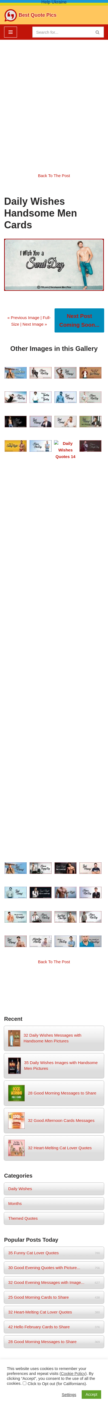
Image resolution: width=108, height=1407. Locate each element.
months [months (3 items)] (78, 979)
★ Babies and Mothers (54, 1125)
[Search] (62, 32)
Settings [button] (69, 1394)
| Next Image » (33, 324)
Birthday (65, 1328)
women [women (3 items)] (38, 992)
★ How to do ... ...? (54, 1155)
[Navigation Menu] (10, 32)
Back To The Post (54, 175)
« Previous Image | (25, 317)
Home (11, 1315)
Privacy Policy (56, 1315)
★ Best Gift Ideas (54, 1199)
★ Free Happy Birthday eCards (53, 1036)
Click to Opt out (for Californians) (57, 1384)
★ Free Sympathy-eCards (54, 1081)
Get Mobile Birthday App (54, 1266)
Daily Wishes (20, 791)
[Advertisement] (54, 102)
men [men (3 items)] (65, 979)
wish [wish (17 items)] (22, 990)
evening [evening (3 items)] (42, 979)
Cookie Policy (89, 1315)
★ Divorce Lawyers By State (54, 1140)
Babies (54, 1341)
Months (15, 805)
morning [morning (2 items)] (94, 979)
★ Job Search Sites (54, 1214)
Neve (25, 1355)
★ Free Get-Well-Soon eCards (54, 1051)
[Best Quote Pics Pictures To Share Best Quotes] (30, 15)
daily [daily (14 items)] (25, 978)
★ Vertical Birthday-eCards (54, 1066)
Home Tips (91, 1328)
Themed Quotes (23, 820)
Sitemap (42, 1328)
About (30, 1315)
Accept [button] (91, 1394)
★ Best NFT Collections (54, 1184)
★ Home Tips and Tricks (54, 1110)
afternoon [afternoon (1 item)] (10, 980)
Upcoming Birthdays (54, 1242)
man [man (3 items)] (55, 979)
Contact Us (17, 1328)
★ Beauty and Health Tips (54, 1095)
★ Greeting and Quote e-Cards (54, 1169)
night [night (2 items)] (8, 992)
